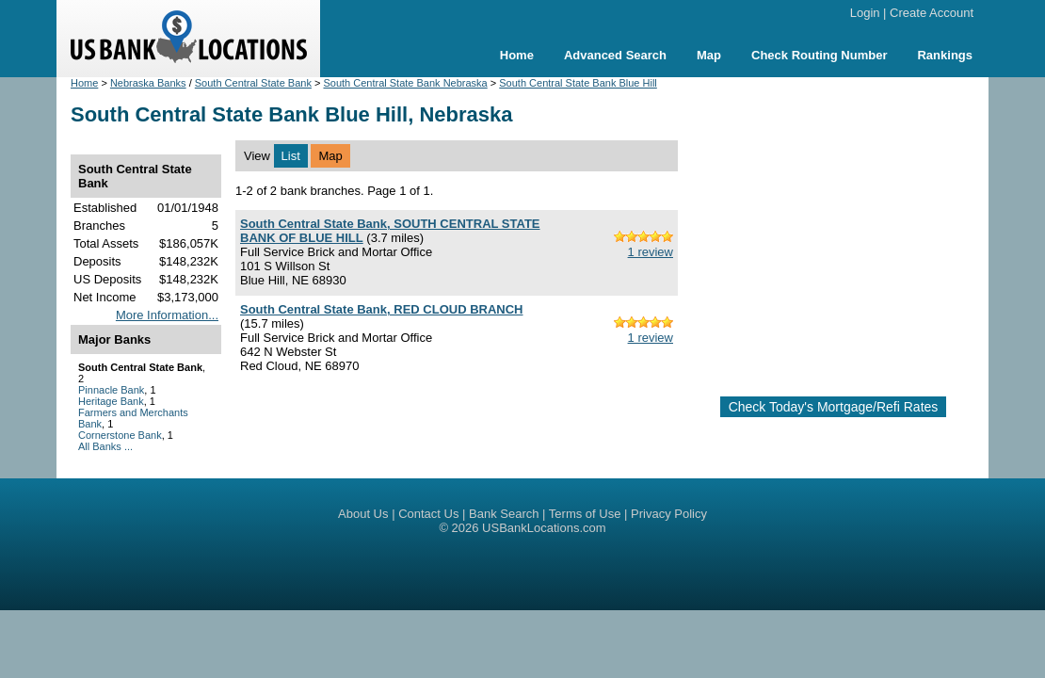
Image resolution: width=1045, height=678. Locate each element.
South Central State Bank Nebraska (405, 83)
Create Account (931, 13)
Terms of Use (585, 514)
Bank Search (504, 514)
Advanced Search (615, 55)
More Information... (167, 315)
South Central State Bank (253, 83)
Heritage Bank (111, 401)
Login (865, 13)
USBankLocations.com (544, 528)
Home (517, 55)
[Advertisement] (850, 229)
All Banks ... (105, 446)
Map (709, 55)
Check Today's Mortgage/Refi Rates (834, 406)
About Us (363, 514)
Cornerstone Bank (120, 435)
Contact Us (428, 514)
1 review (650, 252)
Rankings (945, 55)
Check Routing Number (819, 55)
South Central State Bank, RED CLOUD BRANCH (381, 309)
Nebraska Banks (148, 83)
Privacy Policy (669, 514)
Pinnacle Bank (111, 390)
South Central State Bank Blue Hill (578, 83)
